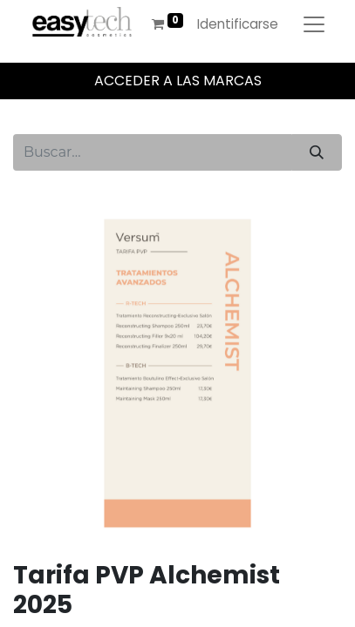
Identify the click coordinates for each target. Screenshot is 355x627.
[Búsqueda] (316, 152)
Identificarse (237, 24)
